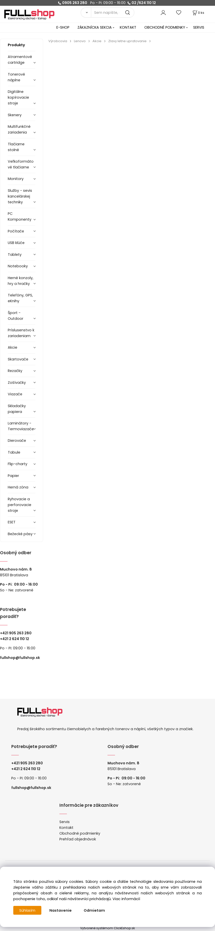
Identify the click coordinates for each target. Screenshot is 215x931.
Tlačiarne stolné (16, 147)
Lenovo (80, 41)
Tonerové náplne (16, 77)
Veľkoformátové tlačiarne (21, 164)
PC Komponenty (19, 216)
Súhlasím (27, 910)
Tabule (14, 452)
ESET (12, 522)
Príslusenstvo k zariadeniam (21, 333)
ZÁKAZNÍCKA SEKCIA (94, 27)
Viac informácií (126, 898)
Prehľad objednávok (77, 839)
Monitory (16, 178)
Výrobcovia (57, 41)
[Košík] (198, 12)
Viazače (15, 394)
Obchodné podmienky (79, 833)
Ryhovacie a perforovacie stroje (19, 504)
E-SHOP (62, 27)
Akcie (12, 347)
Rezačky (15, 370)
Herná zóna (18, 487)
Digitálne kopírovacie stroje (18, 97)
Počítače (16, 231)
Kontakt (66, 827)
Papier (13, 475)
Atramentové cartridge (20, 59)
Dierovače (17, 440)
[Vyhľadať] (86, 13)
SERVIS (198, 27)
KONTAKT (128, 27)
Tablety (15, 254)
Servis (64, 821)
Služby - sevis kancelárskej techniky (20, 196)
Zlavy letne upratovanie (127, 41)
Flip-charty (17, 463)
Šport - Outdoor (15, 315)
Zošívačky (17, 382)
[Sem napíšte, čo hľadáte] (113, 13)
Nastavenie (61, 910)
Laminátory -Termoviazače (21, 426)
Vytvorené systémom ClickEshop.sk (107, 928)
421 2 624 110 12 (15, 638)
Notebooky (18, 266)
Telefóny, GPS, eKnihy (20, 298)
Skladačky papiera (17, 408)
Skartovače (18, 359)
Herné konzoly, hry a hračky (20, 280)
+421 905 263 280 (16, 633)
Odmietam (94, 910)
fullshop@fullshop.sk (20, 657)
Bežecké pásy (20, 533)
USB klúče (16, 242)
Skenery (15, 114)
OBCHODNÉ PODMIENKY (164, 27)
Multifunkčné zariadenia (19, 129)
